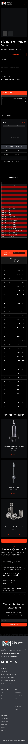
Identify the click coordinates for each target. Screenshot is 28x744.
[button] (25, 3)
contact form (5, 554)
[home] (6, 3)
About (2, 692)
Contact (3, 705)
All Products (4, 671)
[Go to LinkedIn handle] (2, 662)
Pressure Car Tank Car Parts (7, 677)
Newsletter (3, 698)
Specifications (4, 721)
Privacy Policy (18, 692)
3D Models (3, 730)
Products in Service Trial (6, 683)
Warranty (17, 701)
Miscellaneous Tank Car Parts (8, 680)
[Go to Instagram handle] (16, 662)
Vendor (16, 709)
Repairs (3, 727)
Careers (3, 701)
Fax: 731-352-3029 (6, 658)
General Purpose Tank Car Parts (8, 674)
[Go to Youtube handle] (11, 662)
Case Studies (4, 724)
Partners (17, 698)
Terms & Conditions (19, 695)
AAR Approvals (4, 718)
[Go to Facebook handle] (7, 662)
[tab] (5, 33)
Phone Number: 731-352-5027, (9, 656)
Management (19, 705)
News (2, 695)
